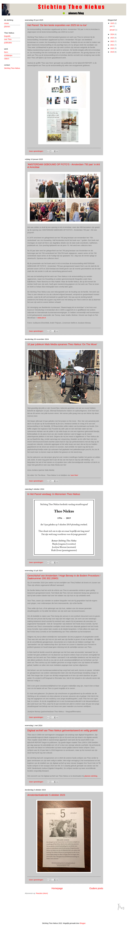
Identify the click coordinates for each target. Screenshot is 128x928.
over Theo (7, 39)
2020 (112, 48)
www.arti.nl (41, 318)
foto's (6, 52)
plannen (7, 27)
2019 (112, 52)
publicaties (8, 43)
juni (111, 26)
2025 (112, 23)
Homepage (57, 888)
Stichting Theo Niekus (12, 68)
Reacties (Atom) (42, 893)
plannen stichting (90, 776)
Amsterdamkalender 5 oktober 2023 (46, 795)
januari (112, 30)
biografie (7, 36)
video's (6, 59)
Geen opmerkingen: (36, 151)
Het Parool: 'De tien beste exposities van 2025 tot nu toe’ (57, 25)
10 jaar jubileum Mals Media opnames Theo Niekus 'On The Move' (62, 344)
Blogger (82, 923)
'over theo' (74, 475)
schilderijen (8, 55)
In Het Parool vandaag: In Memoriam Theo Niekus (53, 494)
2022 (112, 41)
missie (6, 23)
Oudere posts (96, 888)
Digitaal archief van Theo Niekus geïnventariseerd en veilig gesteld (62, 730)
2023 (112, 38)
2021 (112, 45)
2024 (112, 34)
